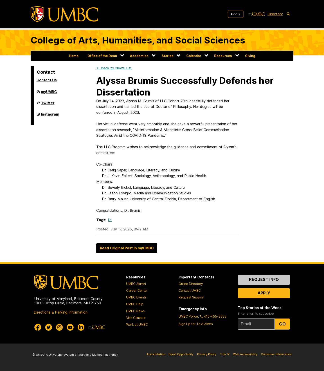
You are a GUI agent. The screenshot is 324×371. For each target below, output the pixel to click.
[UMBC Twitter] (49, 327)
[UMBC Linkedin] (81, 327)
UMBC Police (188, 316)
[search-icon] (288, 14)
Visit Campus (135, 318)
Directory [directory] (275, 14)
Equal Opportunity (181, 354)
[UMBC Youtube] (70, 327)
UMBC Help (134, 304)
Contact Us (46, 80)
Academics (139, 56)
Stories (167, 56)
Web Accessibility (245, 354)
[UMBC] (64, 14)
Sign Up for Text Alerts (196, 324)
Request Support (191, 297)
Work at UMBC (137, 324)
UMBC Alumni (136, 284)
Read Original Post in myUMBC (127, 248)
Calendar (193, 56)
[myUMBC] (256, 14)
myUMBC (49, 93)
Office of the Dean (102, 56)
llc (110, 220)
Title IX (225, 354)
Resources (223, 56)
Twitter (47, 104)
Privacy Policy (206, 354)
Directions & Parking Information (61, 312)
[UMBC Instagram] (59, 327)
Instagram (50, 116)
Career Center (137, 290)
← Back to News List (114, 68)
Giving (250, 56)
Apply (236, 14)
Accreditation (155, 354)
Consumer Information (276, 354)
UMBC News (135, 311)
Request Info (264, 279)
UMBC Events (136, 297)
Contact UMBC (190, 290)
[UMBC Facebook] (38, 327)
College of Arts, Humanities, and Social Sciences (138, 40)
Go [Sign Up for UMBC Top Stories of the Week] (282, 324)
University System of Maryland (70, 354)
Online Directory (191, 284)
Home (74, 56)
